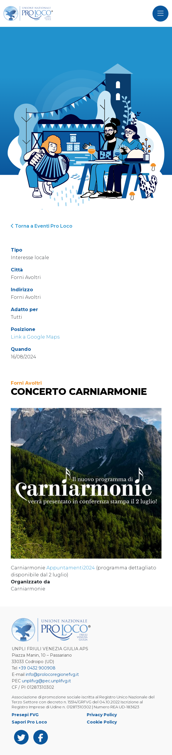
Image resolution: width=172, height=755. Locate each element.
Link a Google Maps (35, 337)
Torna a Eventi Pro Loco (41, 226)
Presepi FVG (25, 714)
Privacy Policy (102, 714)
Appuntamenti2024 (70, 568)
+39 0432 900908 (36, 668)
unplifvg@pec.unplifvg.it (46, 680)
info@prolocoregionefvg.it (52, 674)
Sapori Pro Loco (29, 722)
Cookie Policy (102, 722)
